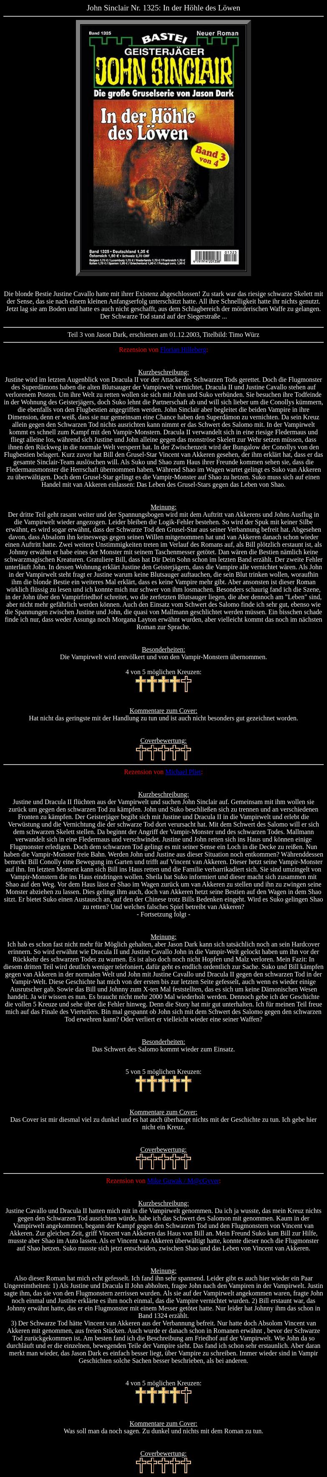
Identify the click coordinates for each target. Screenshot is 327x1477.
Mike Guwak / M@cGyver (183, 1180)
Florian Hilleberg (183, 349)
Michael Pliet (183, 771)
